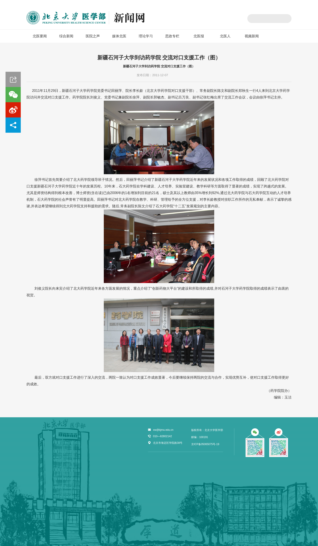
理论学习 (146, 36)
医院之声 (93, 36)
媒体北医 (119, 36)
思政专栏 (172, 36)
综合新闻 (66, 36)
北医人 (225, 36)
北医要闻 (40, 36)
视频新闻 (252, 36)
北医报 (198, 36)
